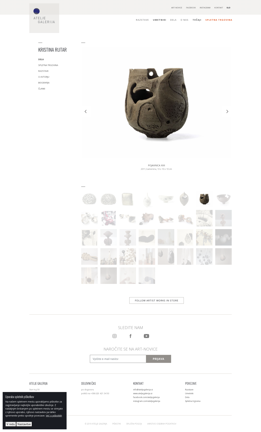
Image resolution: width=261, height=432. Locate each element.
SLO (228, 7)
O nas (185, 19)
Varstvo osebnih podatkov (161, 423)
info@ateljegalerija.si (143, 389)
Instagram (205, 7)
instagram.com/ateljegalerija (146, 401)
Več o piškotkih (54, 415)
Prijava (158, 359)
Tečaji (197, 19)
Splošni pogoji (134, 423)
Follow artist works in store (156, 300)
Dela (173, 19)
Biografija (43, 82)
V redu (11, 424)
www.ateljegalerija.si (142, 393)
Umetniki (159, 19)
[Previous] (86, 111)
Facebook (191, 7)
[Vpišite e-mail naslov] (118, 359)
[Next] (227, 111)
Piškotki (116, 423)
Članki (41, 88)
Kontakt (218, 7)
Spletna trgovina (218, 19)
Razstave (142, 19)
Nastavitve (24, 424)
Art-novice (176, 7)
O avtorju (43, 76)
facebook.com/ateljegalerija (146, 397)
